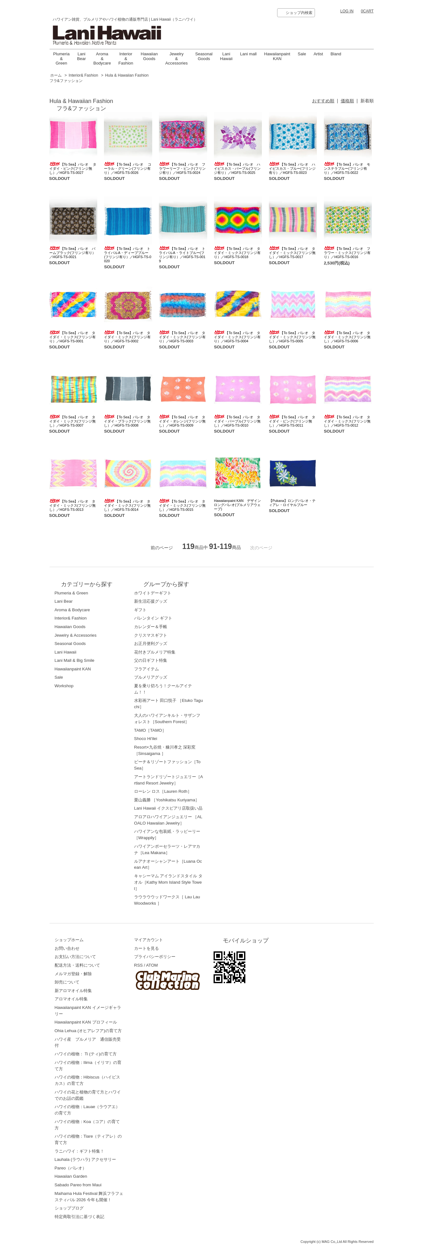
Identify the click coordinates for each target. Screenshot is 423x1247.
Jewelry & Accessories (176, 58)
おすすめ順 (323, 100)
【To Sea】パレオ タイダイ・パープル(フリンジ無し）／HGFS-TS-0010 (237, 421)
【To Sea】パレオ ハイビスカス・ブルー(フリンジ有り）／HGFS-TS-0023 (292, 168)
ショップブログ (69, 1208)
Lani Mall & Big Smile (75, 660)
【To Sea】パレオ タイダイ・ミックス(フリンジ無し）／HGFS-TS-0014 (127, 505)
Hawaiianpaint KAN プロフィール (86, 1022)
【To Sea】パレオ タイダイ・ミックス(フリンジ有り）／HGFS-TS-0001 (72, 337)
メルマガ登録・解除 (73, 973)
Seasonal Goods (204, 56)
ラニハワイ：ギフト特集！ (79, 1151)
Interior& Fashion (83, 75)
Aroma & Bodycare (102, 58)
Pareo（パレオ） (70, 1168)
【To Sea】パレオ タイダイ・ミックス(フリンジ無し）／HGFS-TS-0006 (347, 337)
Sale (302, 53)
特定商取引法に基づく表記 (79, 1216)
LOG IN (347, 11)
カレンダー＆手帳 (150, 626)
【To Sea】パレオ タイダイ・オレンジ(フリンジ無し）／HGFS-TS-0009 (182, 421)
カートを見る (146, 948)
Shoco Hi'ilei (145, 738)
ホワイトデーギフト (152, 593)
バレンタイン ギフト (153, 618)
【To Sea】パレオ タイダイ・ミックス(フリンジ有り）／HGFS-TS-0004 (237, 337)
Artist (318, 53)
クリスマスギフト (150, 635)
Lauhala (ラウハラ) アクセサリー (85, 1159)
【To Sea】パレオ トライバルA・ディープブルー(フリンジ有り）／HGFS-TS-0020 (127, 255)
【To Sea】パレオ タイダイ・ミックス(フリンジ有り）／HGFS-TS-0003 (182, 337)
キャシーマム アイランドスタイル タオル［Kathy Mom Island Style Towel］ (168, 882)
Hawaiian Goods (149, 56)
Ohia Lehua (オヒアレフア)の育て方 (88, 1030)
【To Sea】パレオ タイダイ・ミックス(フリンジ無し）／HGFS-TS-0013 (72, 505)
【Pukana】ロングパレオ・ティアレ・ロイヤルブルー (292, 503)
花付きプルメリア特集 (154, 652)
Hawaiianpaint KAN (277, 56)
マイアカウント (148, 939)
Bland (336, 53)
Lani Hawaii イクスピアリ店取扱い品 (168, 808)
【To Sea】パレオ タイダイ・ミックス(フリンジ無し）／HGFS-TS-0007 (72, 421)
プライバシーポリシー (154, 956)
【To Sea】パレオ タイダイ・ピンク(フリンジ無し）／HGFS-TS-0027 (73, 168)
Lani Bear (81, 56)
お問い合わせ (67, 948)
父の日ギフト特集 (150, 660)
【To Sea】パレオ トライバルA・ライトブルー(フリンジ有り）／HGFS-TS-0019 (182, 255)
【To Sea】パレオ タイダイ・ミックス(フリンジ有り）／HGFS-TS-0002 (127, 337)
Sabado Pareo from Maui (78, 1184)
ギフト (140, 609)
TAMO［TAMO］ (150, 730)
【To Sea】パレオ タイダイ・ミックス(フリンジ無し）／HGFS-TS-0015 (182, 505)
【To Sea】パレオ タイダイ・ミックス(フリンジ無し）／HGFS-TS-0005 (292, 337)
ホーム (56, 75)
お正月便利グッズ (150, 643)
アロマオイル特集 (71, 999)
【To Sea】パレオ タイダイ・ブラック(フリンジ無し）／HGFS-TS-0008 (127, 421)
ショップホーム (69, 939)
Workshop (64, 685)
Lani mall (248, 53)
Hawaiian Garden (71, 1176)
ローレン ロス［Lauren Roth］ (163, 791)
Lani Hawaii (66, 652)
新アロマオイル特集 (73, 990)
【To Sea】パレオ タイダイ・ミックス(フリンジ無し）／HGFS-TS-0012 (347, 421)
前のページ (162, 547)
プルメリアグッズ (150, 677)
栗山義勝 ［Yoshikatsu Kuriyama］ (166, 800)
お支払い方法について (75, 956)
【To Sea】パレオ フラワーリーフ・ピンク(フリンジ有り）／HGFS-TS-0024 (182, 168)
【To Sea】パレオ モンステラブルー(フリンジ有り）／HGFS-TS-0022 (347, 168)
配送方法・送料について (77, 965)
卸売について (67, 982)
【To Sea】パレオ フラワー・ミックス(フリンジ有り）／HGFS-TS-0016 (347, 253)
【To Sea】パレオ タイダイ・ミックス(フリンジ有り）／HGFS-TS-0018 (237, 253)
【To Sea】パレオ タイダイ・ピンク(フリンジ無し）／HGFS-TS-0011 (292, 421)
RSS (138, 965)
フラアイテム (146, 669)
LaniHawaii (226, 56)
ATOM (152, 965)
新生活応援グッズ (150, 601)
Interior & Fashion (126, 58)
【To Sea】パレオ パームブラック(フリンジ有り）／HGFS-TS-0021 (72, 253)
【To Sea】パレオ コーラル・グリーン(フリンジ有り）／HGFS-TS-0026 (127, 168)
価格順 (347, 100)
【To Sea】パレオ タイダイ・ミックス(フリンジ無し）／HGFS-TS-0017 (292, 253)
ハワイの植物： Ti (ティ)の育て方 (86, 1054)
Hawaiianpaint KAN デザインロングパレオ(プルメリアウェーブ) (237, 505)
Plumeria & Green (61, 58)
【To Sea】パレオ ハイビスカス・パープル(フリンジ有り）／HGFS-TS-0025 (237, 168)
